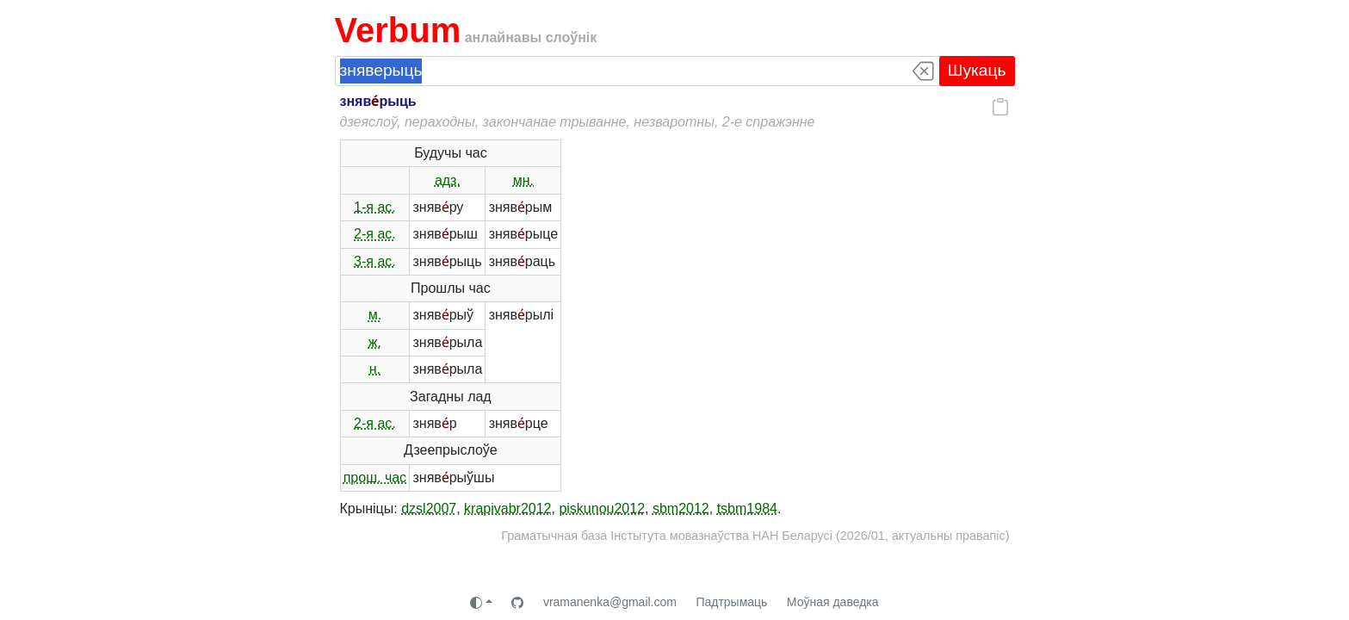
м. (374, 314)
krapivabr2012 (507, 508)
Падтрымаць (731, 602)
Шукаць (977, 70)
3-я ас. (375, 261)
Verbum (398, 30)
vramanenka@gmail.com (610, 602)
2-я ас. (375, 233)
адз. (448, 180)
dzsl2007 (428, 508)
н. (375, 369)
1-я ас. (375, 207)
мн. (523, 180)
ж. (374, 342)
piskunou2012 (602, 508)
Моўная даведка (833, 602)
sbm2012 (681, 508)
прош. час (374, 477)
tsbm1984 (747, 508)
